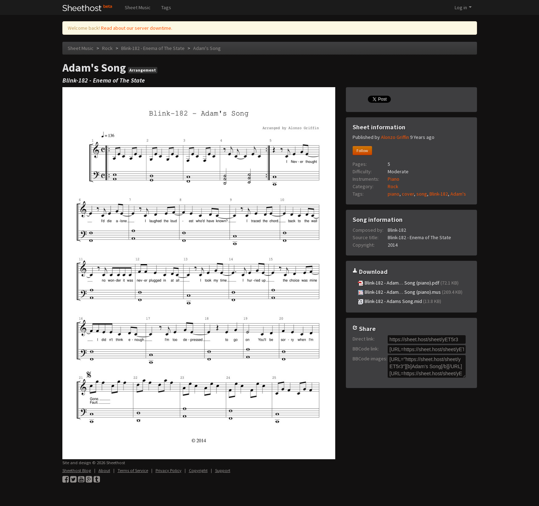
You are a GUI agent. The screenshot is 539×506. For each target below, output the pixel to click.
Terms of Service (133, 470)
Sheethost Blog (76, 470)
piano (393, 194)
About (104, 470)
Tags (166, 7)
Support (222, 470)
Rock (107, 48)
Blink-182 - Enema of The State (153, 48)
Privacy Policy (168, 470)
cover (408, 194)
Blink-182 (438, 194)
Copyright (198, 470)
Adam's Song (207, 48)
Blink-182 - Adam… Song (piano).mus (410, 292)
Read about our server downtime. (136, 28)
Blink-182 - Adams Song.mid (399, 301)
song (421, 194)
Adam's (458, 194)
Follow (362, 150)
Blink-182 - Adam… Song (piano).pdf (408, 283)
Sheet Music (138, 7)
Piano (393, 179)
